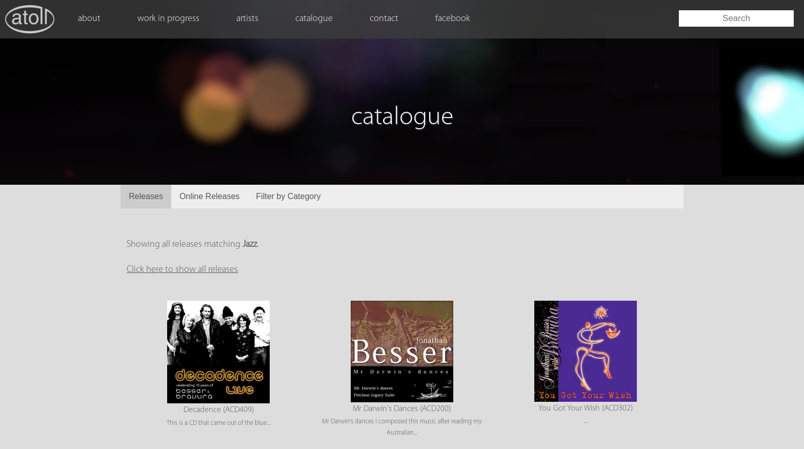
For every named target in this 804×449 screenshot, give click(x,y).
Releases (146, 196)
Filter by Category (288, 196)
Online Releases (209, 196)
